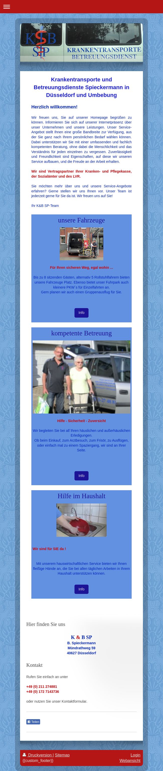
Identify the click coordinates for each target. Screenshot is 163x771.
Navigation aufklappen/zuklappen (81, 6)
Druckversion (38, 755)
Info (81, 313)
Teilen (33, 722)
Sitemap (62, 755)
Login (135, 755)
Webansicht (130, 760)
